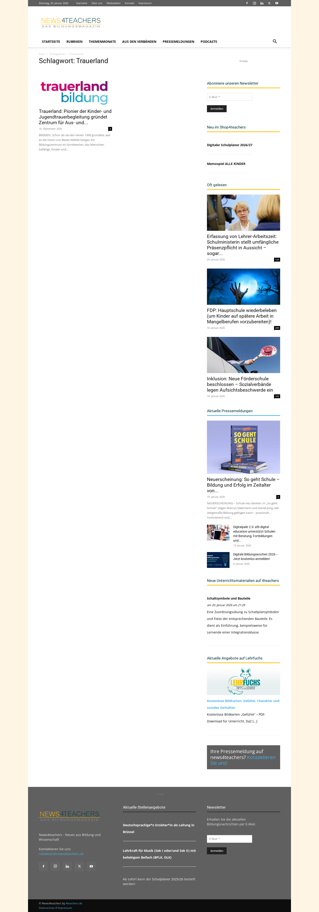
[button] (274, 42)
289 (277, 327)
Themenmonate (102, 41)
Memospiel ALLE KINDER (226, 164)
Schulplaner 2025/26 (167, 879)
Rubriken (74, 41)
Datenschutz (47, 908)
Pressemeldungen (178, 41)
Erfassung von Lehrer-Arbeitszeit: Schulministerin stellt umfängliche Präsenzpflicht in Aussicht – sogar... (243, 245)
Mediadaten (114, 3)
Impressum (145, 3)
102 (277, 396)
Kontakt (129, 3)
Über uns (96, 3)
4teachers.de (74, 903)
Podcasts (209, 41)
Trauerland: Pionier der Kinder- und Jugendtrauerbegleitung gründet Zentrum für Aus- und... (75, 117)
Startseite (81, 3)
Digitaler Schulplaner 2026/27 (229, 145)
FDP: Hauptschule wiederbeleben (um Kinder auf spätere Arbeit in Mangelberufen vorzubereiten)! (242, 316)
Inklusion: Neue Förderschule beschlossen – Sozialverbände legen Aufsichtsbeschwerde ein (240, 384)
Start (42, 54)
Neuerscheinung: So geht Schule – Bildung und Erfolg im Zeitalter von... (243, 485)
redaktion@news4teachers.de (61, 854)
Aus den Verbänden (139, 41)
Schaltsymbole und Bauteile (228, 598)
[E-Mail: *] (229, 97)
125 (277, 259)
